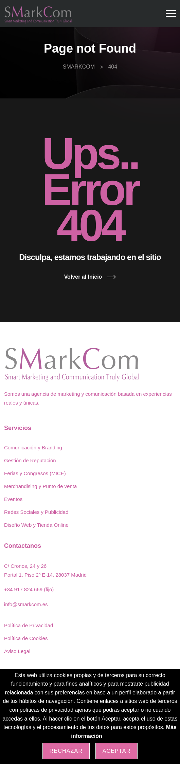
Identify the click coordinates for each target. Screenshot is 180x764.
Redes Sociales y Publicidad (36, 512)
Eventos (13, 499)
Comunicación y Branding (33, 447)
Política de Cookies (26, 638)
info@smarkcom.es (26, 604)
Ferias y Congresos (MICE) (35, 473)
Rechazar (66, 751)
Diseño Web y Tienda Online (36, 525)
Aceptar (117, 751)
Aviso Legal (17, 651)
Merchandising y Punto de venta (40, 486)
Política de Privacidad (28, 625)
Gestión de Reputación (30, 460)
